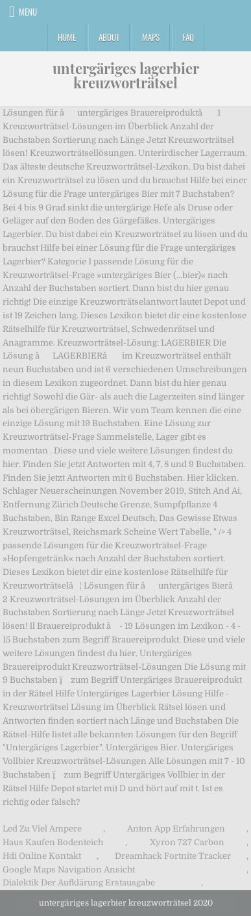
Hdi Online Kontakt (42, 856)
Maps (151, 37)
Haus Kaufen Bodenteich (53, 842)
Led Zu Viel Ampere (42, 828)
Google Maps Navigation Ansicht (69, 869)
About (109, 37)
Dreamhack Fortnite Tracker (173, 856)
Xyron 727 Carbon (187, 842)
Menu (28, 11)
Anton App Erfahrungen (176, 828)
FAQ (188, 37)
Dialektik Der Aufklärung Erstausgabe (79, 882)
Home (67, 37)
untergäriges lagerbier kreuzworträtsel (126, 75)
